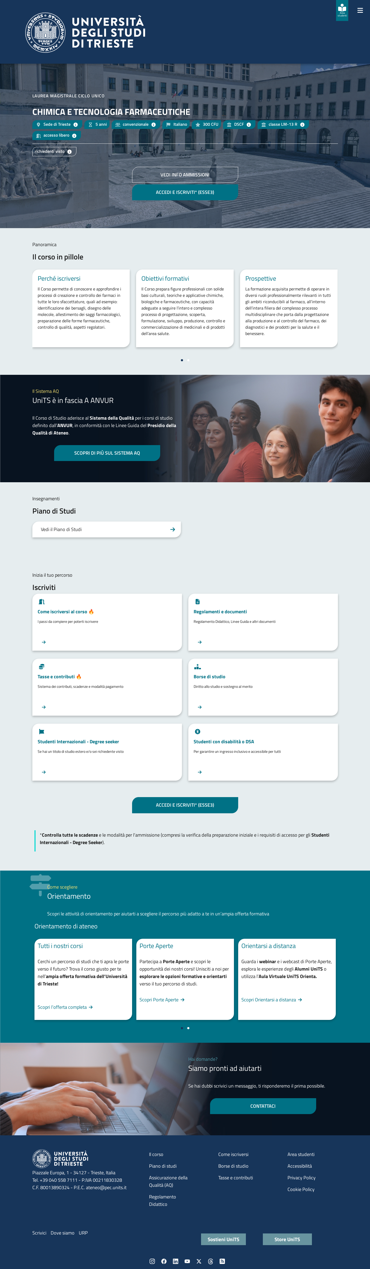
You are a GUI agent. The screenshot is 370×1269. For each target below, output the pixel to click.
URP (83, 1232)
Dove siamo (63, 1232)
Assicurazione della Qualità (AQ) (168, 1181)
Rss (222, 1261)
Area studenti (301, 1154)
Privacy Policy (302, 1177)
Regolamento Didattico (162, 1200)
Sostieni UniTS (223, 1239)
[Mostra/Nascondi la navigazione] (360, 10)
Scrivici (39, 1232)
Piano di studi (163, 1166)
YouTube (187, 1261)
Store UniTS (287, 1239)
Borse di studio (233, 1166)
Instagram (152, 1261)
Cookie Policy (301, 1189)
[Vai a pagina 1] (182, 360)
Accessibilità (300, 1166)
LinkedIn (175, 1261)
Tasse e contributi (235, 1177)
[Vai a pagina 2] (188, 360)
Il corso (156, 1154)
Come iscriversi (233, 1154)
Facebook (164, 1261)
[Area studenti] (342, 10)
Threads (210, 1261)
